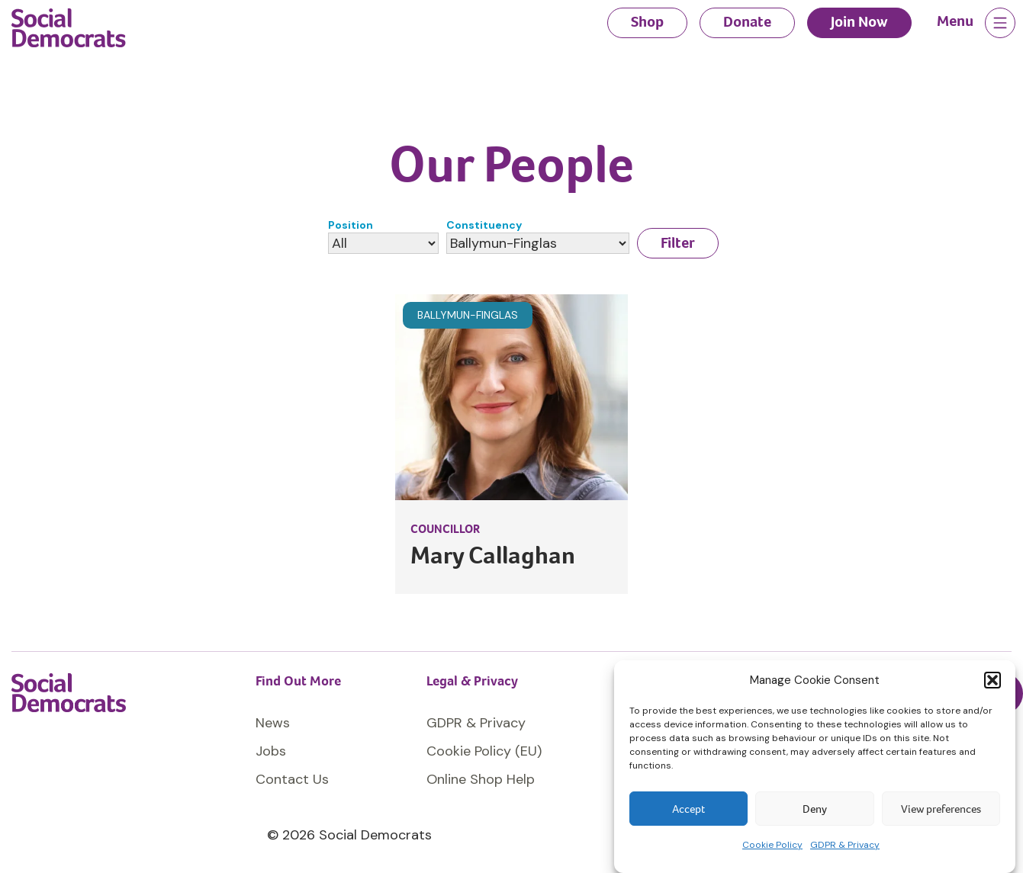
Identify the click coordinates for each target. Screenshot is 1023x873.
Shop (647, 21)
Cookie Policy (772, 845)
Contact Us (292, 779)
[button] (992, 680)
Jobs (271, 751)
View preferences (941, 809)
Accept (688, 809)
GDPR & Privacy (845, 845)
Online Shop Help (480, 779)
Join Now (859, 21)
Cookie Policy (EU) (484, 751)
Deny (815, 809)
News (273, 723)
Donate (747, 21)
